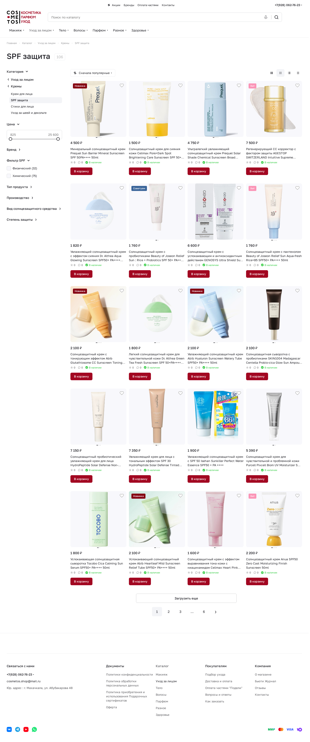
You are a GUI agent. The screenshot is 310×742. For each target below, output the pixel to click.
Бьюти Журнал (265, 681)
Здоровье (162, 714)
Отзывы (260, 688)
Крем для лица (21, 94)
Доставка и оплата (218, 681)
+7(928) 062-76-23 (287, 5)
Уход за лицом (22, 79)
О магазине (263, 674)
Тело (159, 688)
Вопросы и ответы (218, 694)
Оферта (111, 707)
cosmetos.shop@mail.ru (23, 681)
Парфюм (162, 701)
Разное (161, 708)
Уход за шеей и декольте (29, 112)
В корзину (81, 171)
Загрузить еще (186, 598)
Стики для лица (22, 106)
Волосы (161, 694)
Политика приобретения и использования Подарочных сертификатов (126, 696)
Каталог (162, 666)
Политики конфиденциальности (129, 674)
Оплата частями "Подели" (223, 688)
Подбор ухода (215, 674)
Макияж (161, 674)
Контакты (262, 694)
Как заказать (214, 701)
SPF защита (19, 100)
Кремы (16, 86)
